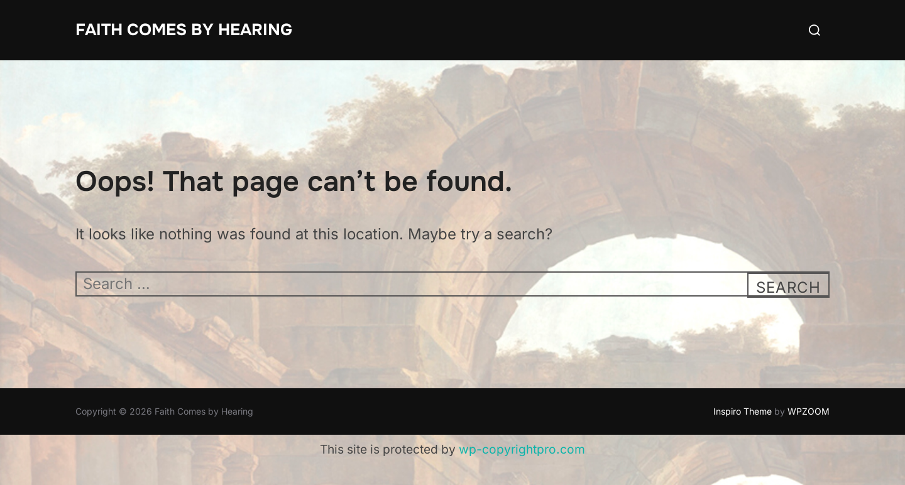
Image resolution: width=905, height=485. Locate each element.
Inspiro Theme (742, 411)
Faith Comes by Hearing (183, 29)
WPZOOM (808, 411)
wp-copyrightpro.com (522, 449)
